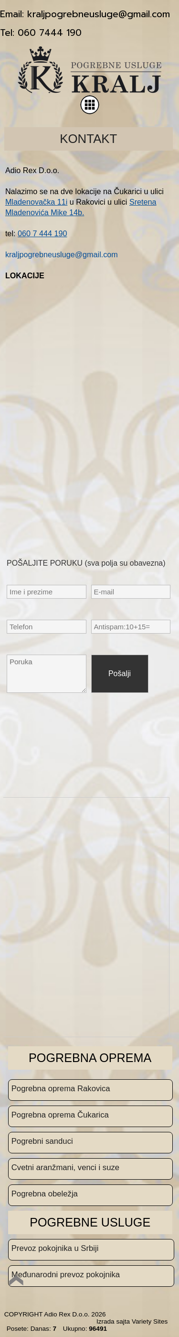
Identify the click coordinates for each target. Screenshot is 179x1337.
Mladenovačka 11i (36, 201)
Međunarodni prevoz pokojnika (65, 1274)
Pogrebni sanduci (42, 1141)
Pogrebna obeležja (44, 1193)
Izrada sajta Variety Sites (132, 1321)
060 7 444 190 (42, 233)
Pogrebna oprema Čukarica (60, 1114)
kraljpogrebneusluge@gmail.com (61, 254)
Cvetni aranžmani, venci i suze (65, 1167)
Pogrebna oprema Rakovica (60, 1088)
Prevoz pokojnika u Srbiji (55, 1248)
